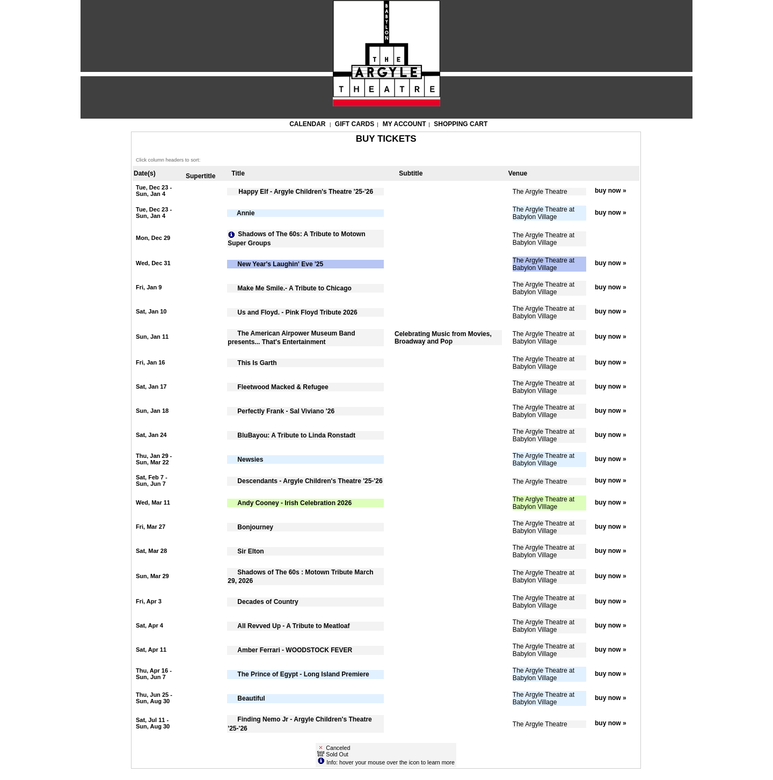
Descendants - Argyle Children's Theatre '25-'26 (309, 481)
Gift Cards (354, 124)
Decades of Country (267, 602)
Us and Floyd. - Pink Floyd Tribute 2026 (297, 312)
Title (237, 173)
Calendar (307, 124)
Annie (245, 213)
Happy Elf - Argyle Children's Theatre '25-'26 (305, 191)
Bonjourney (255, 527)
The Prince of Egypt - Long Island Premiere (303, 674)
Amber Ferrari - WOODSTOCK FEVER (294, 650)
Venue (517, 173)
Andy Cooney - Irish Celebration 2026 (294, 503)
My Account (403, 124)
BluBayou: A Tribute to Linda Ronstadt (296, 435)
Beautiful (251, 698)
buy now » (610, 190)
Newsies (250, 459)
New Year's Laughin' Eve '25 (280, 264)
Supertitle (200, 176)
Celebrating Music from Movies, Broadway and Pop (443, 337)
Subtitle (410, 173)
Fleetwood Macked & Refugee (282, 387)
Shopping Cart (460, 124)
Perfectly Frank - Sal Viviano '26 (285, 411)
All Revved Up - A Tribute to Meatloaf (293, 626)
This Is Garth (256, 363)
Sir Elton (250, 551)
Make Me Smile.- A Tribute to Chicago (294, 288)
